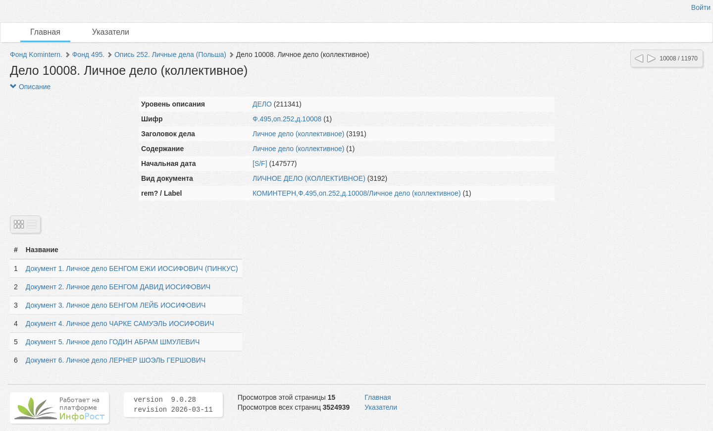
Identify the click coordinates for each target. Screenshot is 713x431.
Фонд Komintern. (36, 54)
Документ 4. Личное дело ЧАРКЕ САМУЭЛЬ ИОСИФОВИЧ (120, 323)
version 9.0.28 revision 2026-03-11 (173, 405)
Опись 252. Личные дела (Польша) (170, 54)
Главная (45, 32)
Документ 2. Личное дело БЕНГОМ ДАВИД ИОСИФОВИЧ (118, 287)
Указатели (110, 32)
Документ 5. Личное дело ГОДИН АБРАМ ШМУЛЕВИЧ (113, 342)
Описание (30, 87)
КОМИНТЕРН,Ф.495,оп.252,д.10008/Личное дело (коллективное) (357, 193)
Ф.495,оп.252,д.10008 (287, 119)
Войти (701, 7)
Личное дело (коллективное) (298, 134)
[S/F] (260, 163)
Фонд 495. (88, 54)
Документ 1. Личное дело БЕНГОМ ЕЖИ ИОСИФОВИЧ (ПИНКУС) (132, 268)
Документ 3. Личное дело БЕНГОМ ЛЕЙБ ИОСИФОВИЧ (115, 305)
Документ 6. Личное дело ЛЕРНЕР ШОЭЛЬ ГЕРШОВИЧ (115, 360)
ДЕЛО (262, 104)
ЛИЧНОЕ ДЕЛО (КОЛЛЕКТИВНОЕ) (309, 178)
